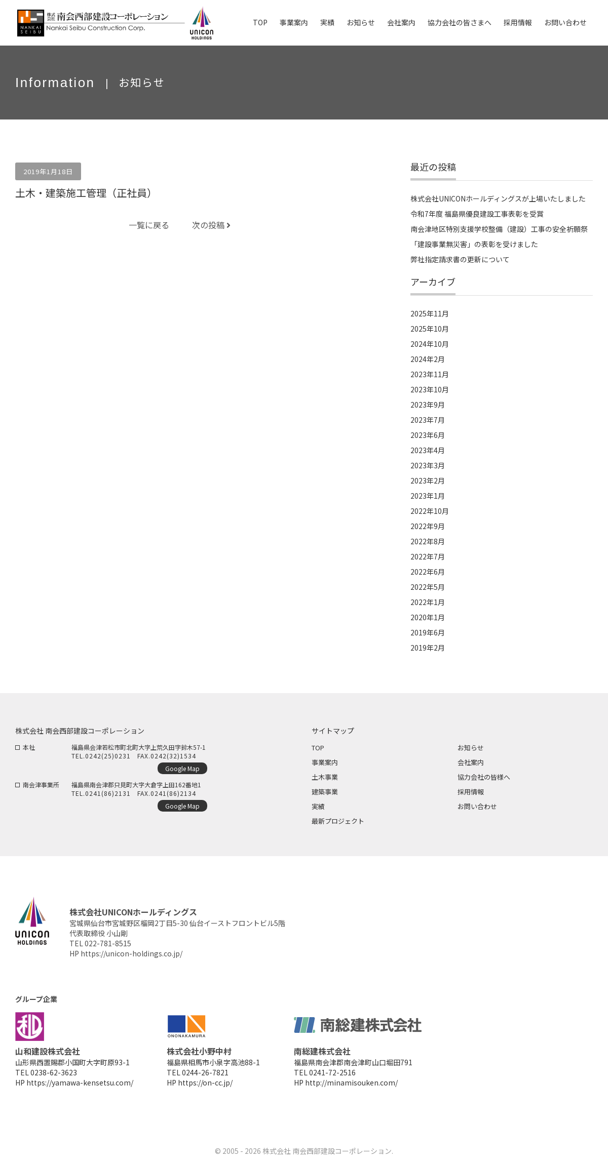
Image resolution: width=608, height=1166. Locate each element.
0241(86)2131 (108, 793)
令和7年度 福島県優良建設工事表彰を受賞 (477, 214)
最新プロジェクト (338, 821)
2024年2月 (427, 359)
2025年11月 (429, 313)
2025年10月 (429, 329)
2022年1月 (427, 602)
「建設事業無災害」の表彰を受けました (474, 244)
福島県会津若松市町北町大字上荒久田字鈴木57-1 (138, 747)
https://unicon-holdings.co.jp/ (131, 953)
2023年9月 (427, 404)
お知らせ (471, 747)
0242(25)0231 (108, 755)
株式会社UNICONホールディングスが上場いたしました (498, 198)
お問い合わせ (477, 806)
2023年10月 (429, 389)
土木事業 (325, 777)
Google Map (182, 768)
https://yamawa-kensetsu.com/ (79, 1082)
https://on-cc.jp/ (205, 1082)
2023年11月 (429, 374)
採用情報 (471, 791)
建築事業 (325, 791)
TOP (318, 747)
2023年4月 (427, 450)
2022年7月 (427, 556)
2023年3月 (427, 465)
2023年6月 (427, 435)
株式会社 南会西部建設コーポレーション (327, 1151)
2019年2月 (427, 647)
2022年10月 (429, 511)
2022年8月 (427, 541)
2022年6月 (427, 572)
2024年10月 (429, 344)
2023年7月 (427, 420)
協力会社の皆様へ (484, 777)
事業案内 (325, 762)
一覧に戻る (149, 225)
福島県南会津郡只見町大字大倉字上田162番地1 (136, 784)
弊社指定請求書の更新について (460, 259)
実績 (318, 806)
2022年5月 (427, 587)
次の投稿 (211, 225)
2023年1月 (427, 496)
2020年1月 (427, 617)
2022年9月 (427, 526)
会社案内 (471, 762)
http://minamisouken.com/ (351, 1082)
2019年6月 (427, 632)
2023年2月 (427, 480)
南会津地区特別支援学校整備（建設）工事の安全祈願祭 (499, 229)
